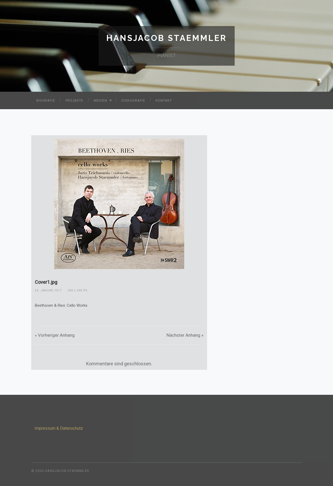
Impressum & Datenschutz (59, 428)
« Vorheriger (55, 335)
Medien (100, 100)
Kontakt (164, 100)
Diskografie (133, 100)
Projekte (74, 100)
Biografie (45, 100)
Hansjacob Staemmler (166, 38)
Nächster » (184, 335)
